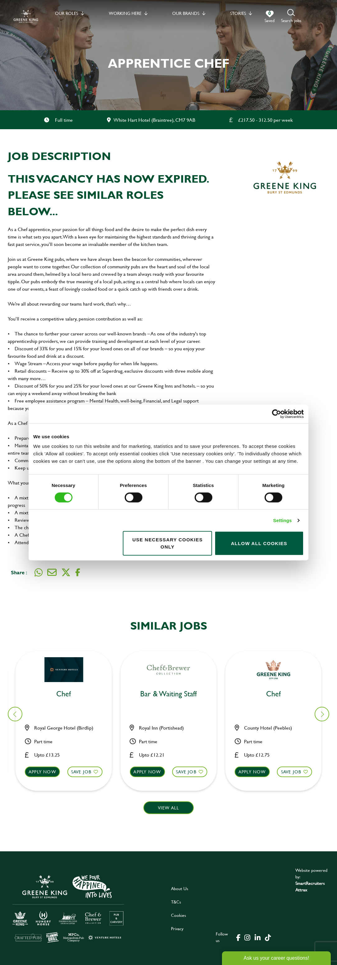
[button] (291, 16)
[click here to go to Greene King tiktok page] (267, 937)
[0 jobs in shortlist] (269, 17)
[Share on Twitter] (66, 572)
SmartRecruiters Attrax (310, 886)
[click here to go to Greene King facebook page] (238, 937)
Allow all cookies (259, 543)
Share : (19, 572)
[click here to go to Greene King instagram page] (247, 937)
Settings (282, 520)
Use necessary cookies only (167, 543)
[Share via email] (52, 572)
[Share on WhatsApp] (39, 572)
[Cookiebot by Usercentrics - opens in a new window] (276, 413)
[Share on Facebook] (77, 572)
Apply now (46, 771)
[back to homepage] (26, 16)
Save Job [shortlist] (85, 771)
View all (168, 807)
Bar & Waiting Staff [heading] (67, 694)
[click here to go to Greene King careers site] (68, 908)
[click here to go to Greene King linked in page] (257, 937)
